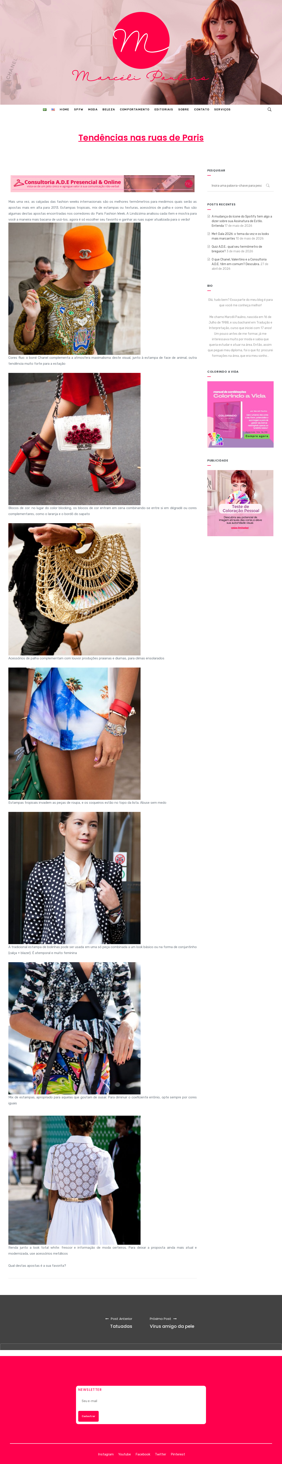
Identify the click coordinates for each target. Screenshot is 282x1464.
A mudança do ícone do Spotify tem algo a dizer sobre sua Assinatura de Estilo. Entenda (242, 221)
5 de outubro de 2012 (141, 155)
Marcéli (107, 155)
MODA (178, 155)
